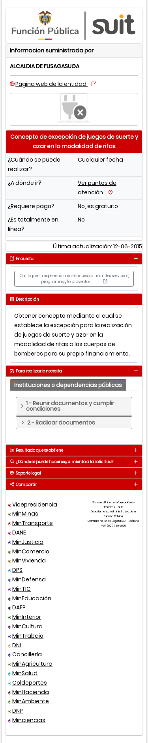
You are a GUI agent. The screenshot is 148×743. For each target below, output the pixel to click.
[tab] (135, 258)
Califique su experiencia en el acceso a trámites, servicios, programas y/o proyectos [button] (74, 279)
